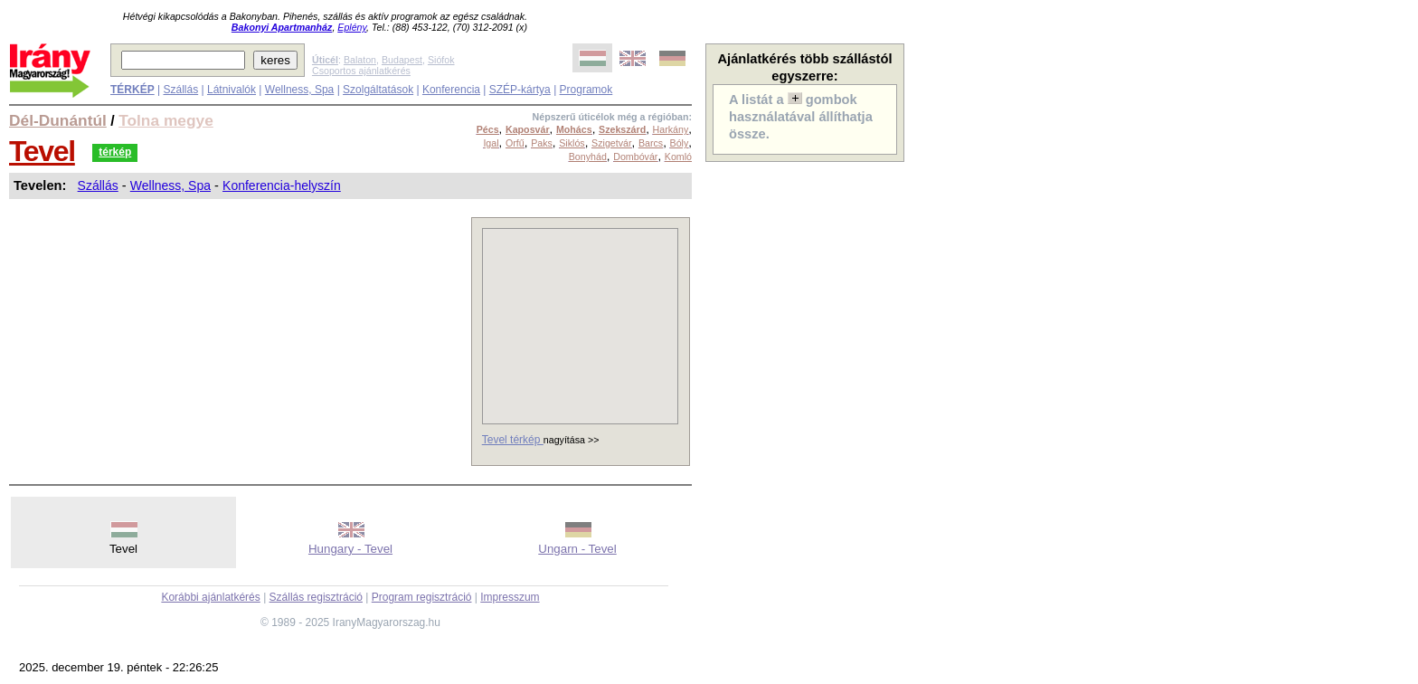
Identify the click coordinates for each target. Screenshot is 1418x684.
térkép (115, 152)
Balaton (360, 59)
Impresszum (509, 597)
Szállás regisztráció (316, 597)
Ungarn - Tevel (577, 549)
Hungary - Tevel (350, 549)
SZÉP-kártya (520, 89)
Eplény (351, 27)
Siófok (441, 59)
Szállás (180, 89)
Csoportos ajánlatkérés (361, 70)
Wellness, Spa (299, 89)
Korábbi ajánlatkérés (210, 597)
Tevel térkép (513, 439)
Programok (586, 89)
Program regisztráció (422, 597)
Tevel (42, 151)
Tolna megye (165, 120)
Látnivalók (231, 89)
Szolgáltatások (378, 89)
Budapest (402, 59)
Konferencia (451, 89)
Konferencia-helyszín (281, 185)
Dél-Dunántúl (58, 120)
